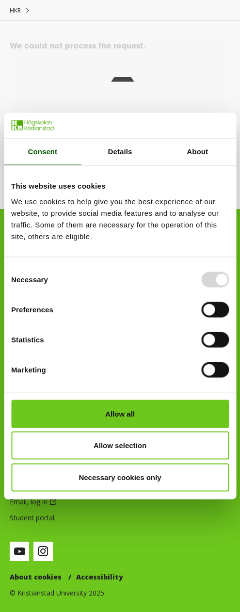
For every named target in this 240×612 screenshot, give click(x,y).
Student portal (32, 517)
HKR (15, 10)
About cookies (36, 576)
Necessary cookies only (120, 477)
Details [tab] (120, 151)
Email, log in (29, 501)
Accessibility (99, 576)
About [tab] (197, 151)
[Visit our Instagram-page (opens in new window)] (43, 551)
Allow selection (120, 445)
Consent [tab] (42, 151)
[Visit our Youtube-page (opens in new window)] (19, 551)
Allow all (120, 413)
